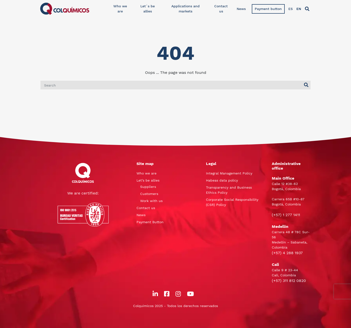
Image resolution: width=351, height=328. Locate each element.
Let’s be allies (147, 180)
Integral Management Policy (229, 173)
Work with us (151, 201)
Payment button (268, 9)
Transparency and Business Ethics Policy (229, 189)
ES (290, 9)
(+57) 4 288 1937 (287, 253)
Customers (149, 194)
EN (298, 9)
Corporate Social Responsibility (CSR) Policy (232, 202)
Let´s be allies (147, 8)
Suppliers (148, 187)
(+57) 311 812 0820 (289, 280)
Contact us (221, 8)
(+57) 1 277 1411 (286, 214)
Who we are (120, 8)
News (241, 9)
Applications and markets (185, 8)
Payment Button (150, 222)
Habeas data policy (222, 180)
